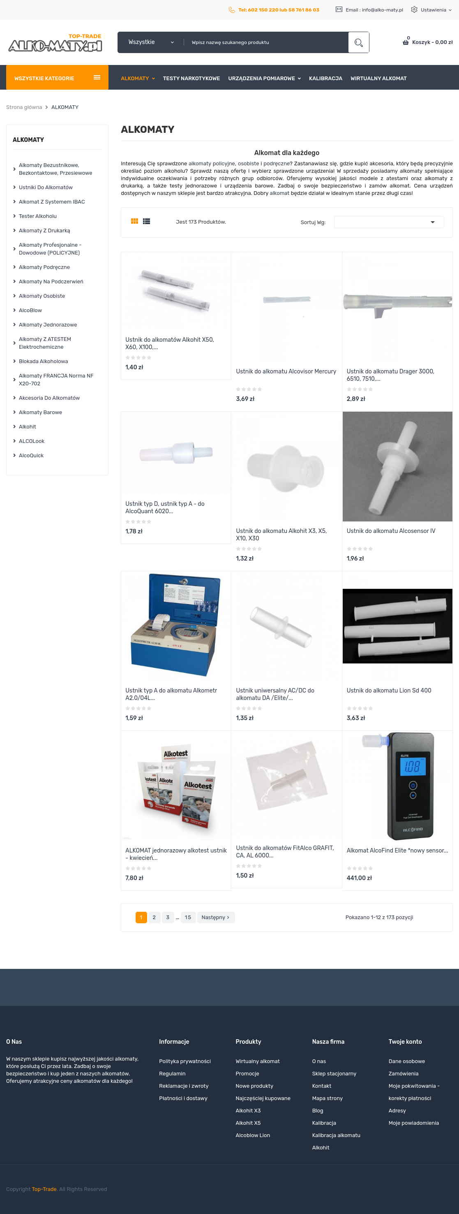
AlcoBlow (30, 310)
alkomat (280, 193)
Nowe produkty (254, 1086)
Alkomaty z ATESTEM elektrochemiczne (45, 343)
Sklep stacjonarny (334, 1073)
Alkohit (27, 427)
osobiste (248, 163)
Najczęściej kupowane (262, 1098)
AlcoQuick (31, 455)
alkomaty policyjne (212, 163)
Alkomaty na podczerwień (51, 281)
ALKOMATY (28, 140)
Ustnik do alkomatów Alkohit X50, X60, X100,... (169, 343)
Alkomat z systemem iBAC (52, 202)
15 (188, 917)
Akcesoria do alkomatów (49, 398)
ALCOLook (31, 441)
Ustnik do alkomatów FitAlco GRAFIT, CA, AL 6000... (285, 852)
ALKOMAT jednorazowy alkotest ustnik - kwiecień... (176, 854)
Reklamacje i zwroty (183, 1086)
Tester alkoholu (38, 216)
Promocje (247, 1073)
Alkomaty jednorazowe (48, 325)
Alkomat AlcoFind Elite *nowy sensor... (397, 850)
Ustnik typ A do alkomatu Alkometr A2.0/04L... (171, 694)
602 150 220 (263, 10)
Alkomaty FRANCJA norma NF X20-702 (56, 380)
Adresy (397, 1110)
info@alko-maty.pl (383, 10)
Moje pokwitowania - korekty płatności (414, 1092)
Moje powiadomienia (414, 1123)
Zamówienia (404, 1073)
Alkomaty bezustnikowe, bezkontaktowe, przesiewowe (55, 169)
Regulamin (172, 1073)
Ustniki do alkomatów (46, 187)
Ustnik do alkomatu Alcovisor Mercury (286, 371)
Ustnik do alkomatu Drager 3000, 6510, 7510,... (391, 375)
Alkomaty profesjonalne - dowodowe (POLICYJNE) (50, 249)
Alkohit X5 (248, 1123)
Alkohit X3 (248, 1110)
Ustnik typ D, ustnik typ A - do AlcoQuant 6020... (165, 507)
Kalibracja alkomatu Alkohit (336, 1141)
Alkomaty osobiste (42, 296)
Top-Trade (44, 1189)
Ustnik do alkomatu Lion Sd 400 (389, 690)
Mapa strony (327, 1098)
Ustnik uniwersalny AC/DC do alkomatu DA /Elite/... (275, 694)
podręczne (276, 163)
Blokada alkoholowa (43, 361)
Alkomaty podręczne (44, 267)
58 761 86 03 (304, 10)
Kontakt (322, 1086)
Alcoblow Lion (252, 1135)
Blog (317, 1110)
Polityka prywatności (185, 1061)
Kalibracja (324, 1123)
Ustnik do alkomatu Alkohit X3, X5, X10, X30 (281, 535)
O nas (319, 1061)
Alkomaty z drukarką (44, 230)
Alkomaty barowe (40, 412)
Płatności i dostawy (183, 1098)
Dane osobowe (407, 1061)
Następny (216, 917)
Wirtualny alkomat (257, 1061)
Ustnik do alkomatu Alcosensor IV (391, 531)
